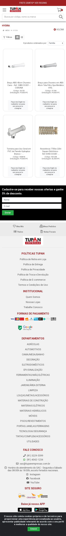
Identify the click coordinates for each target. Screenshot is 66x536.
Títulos (18, 227)
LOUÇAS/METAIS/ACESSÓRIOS (33, 391)
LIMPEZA (33, 386)
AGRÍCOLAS (33, 340)
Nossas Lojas (33, 297)
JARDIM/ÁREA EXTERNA (33, 381)
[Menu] (4, 10)
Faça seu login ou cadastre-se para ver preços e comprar (18, 104)
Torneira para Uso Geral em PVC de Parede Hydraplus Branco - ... (19, 149)
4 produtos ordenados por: (35, 43)
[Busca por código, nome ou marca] (30, 17)
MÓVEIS (33, 411)
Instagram (33, 470)
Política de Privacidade (33, 265)
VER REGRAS (41, 3)
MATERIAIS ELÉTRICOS (33, 401)
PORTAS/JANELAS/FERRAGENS (33, 421)
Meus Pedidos (48, 222)
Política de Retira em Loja (33, 255)
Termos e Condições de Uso (33, 280)
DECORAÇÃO (33, 355)
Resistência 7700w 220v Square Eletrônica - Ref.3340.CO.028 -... (50, 149)
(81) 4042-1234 (33, 455)
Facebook (33, 474)
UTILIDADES (33, 437)
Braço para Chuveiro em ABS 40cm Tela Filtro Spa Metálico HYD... (51, 85)
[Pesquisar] (61, 17)
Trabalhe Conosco (33, 303)
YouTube (33, 478)
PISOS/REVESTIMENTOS (33, 416)
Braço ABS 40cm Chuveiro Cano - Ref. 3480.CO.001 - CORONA (19, 85)
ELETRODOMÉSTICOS (33, 360)
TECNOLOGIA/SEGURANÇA (33, 427)
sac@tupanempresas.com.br (33, 459)
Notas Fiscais (48, 227)
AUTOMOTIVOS (33, 345)
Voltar (59, 29)
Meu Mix (18, 222)
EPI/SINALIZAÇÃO (33, 365)
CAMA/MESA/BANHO (33, 350)
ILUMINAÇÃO (33, 375)
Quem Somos (33, 292)
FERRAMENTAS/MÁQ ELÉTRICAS (33, 370)
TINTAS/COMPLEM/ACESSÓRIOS (33, 432)
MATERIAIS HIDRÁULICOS (33, 406)
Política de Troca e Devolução (33, 270)
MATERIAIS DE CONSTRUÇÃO (33, 396)
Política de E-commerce (33, 275)
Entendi (33, 529)
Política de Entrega (33, 260)
